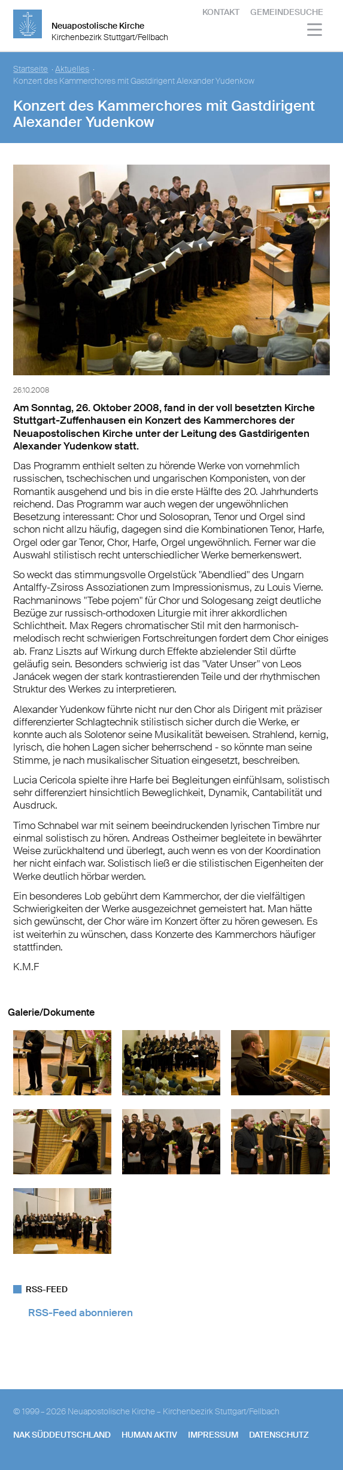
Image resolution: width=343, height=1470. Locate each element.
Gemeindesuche (286, 12)
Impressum (213, 1434)
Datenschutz (279, 1434)
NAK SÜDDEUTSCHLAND (62, 1434)
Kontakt (220, 12)
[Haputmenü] (315, 31)
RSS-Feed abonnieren (80, 1312)
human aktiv (149, 1434)
